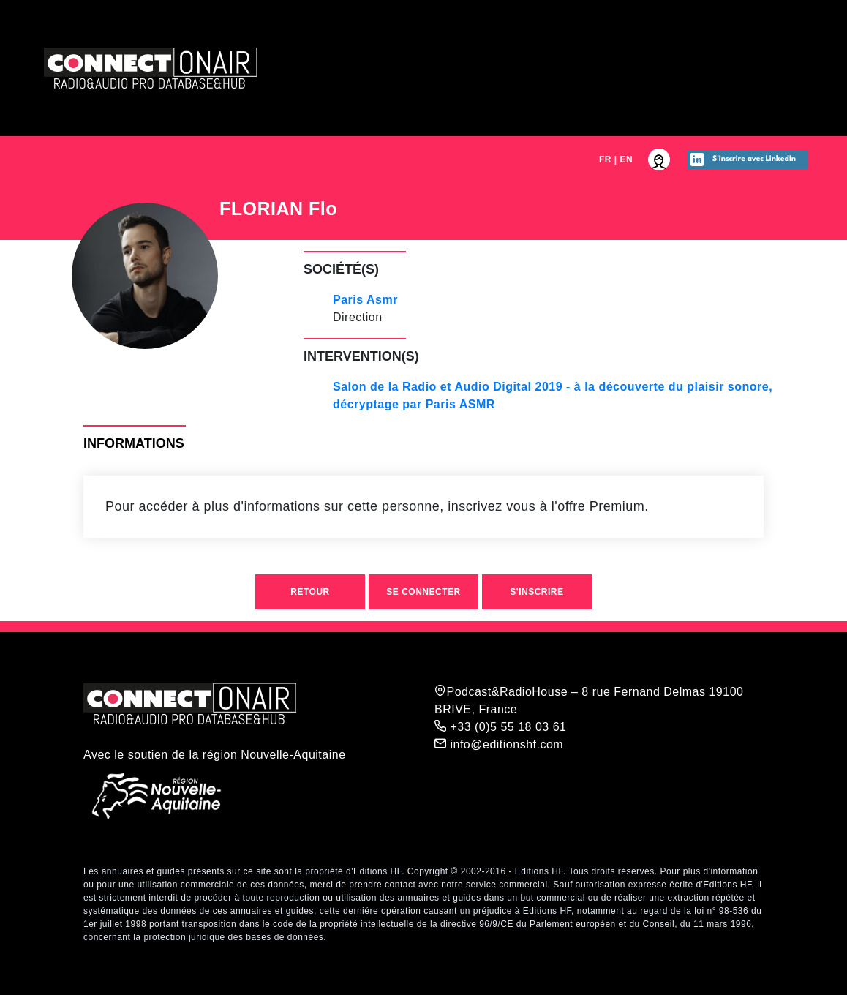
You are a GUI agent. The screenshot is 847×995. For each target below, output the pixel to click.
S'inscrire (536, 592)
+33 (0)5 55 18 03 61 (500, 726)
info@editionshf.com (498, 744)
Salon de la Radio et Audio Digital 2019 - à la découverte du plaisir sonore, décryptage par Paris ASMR (552, 395)
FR (605, 159)
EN (626, 159)
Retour (309, 592)
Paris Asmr (365, 299)
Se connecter (423, 592)
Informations (133, 443)
